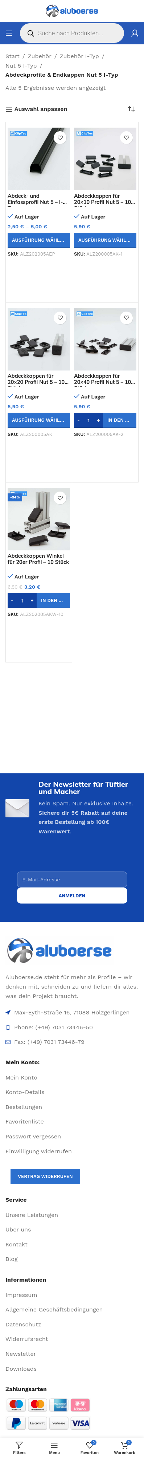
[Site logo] (72, 11)
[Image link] (72, 950)
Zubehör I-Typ (79, 56)
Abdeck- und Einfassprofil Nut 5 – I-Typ (35, 202)
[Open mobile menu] (9, 33)
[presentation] (72, 857)
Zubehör (40, 56)
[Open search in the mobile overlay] (72, 33)
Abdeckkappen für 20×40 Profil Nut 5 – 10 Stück (102, 382)
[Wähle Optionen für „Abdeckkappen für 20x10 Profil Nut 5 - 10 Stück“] (105, 240)
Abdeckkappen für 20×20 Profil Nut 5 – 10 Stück (36, 382)
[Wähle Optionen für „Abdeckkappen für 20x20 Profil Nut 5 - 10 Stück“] (39, 420)
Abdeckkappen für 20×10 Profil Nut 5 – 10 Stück (102, 202)
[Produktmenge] (88, 420)
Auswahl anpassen (41, 109)
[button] (105, 420)
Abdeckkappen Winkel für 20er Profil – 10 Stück (38, 559)
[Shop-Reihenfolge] (133, 109)
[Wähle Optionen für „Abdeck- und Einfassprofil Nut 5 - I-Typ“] (39, 240)
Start (12, 56)
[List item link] (72, 1077)
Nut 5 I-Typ (21, 65)
